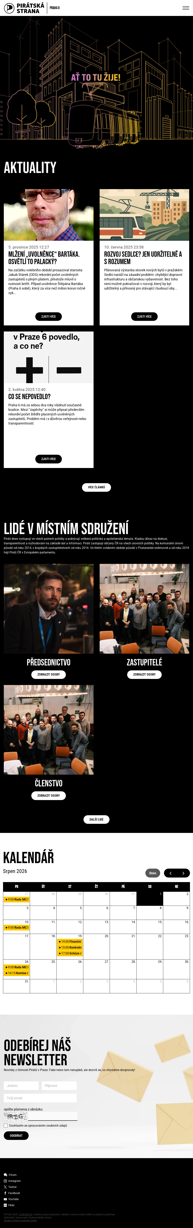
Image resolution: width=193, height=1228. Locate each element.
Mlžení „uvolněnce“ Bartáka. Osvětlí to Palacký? (44, 258)
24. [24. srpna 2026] (27, 962)
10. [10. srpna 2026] (27, 922)
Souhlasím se (38, 1125)
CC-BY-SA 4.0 (25, 1214)
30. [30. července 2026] (107, 894)
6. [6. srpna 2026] (107, 908)
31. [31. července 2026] (134, 894)
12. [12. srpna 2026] (80, 922)
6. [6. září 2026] (188, 981)
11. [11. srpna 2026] (53, 922)
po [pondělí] (16, 887)
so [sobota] (149, 887)
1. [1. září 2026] (54, 981)
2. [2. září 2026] (81, 981)
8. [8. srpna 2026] (161, 908)
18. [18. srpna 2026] (53, 936)
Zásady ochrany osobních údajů (20, 1220)
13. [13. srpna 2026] (107, 922)
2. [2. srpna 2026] (188, 894)
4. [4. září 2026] (134, 981)
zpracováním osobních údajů (47, 1125)
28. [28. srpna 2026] (134, 962)
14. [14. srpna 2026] (134, 922)
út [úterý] (43, 887)
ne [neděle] (176, 887)
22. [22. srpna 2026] (160, 936)
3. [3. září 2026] (107, 981)
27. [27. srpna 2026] (107, 962)
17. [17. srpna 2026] (27, 936)
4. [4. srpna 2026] (54, 908)
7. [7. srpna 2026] (134, 908)
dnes (152, 873)
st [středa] (69, 887)
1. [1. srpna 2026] (161, 894)
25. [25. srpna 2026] (53, 962)
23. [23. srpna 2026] (187, 936)
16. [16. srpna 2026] (187, 922)
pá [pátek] (123, 887)
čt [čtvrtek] (96, 887)
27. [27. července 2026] (27, 894)
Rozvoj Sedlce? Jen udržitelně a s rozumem (143, 258)
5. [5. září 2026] (161, 981)
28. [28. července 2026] (53, 894)
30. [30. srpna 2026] (187, 962)
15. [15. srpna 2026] (160, 922)
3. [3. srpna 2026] (28, 908)
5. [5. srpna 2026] (81, 908)
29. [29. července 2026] (80, 894)
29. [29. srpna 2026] (160, 962)
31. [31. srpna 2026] (27, 981)
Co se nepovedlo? (29, 396)
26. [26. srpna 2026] (80, 962)
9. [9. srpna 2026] (188, 908)
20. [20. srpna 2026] (107, 936)
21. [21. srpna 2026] (134, 936)
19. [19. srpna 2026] (80, 936)
